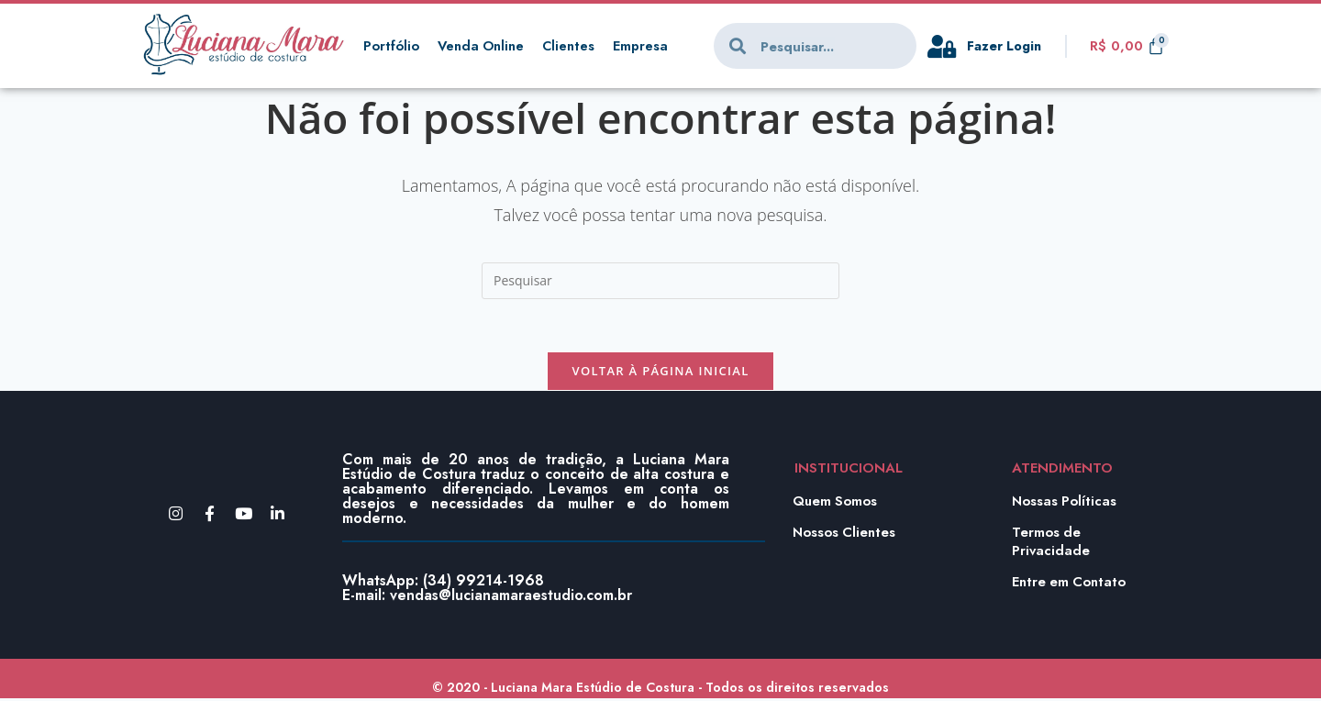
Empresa (644, 46)
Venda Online (482, 46)
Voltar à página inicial (660, 373)
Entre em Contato (1069, 583)
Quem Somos (836, 503)
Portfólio (391, 46)
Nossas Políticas (1065, 503)
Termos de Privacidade (1051, 543)
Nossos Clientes (845, 534)
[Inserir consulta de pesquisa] (660, 280)
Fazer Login (1006, 46)
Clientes (571, 46)
